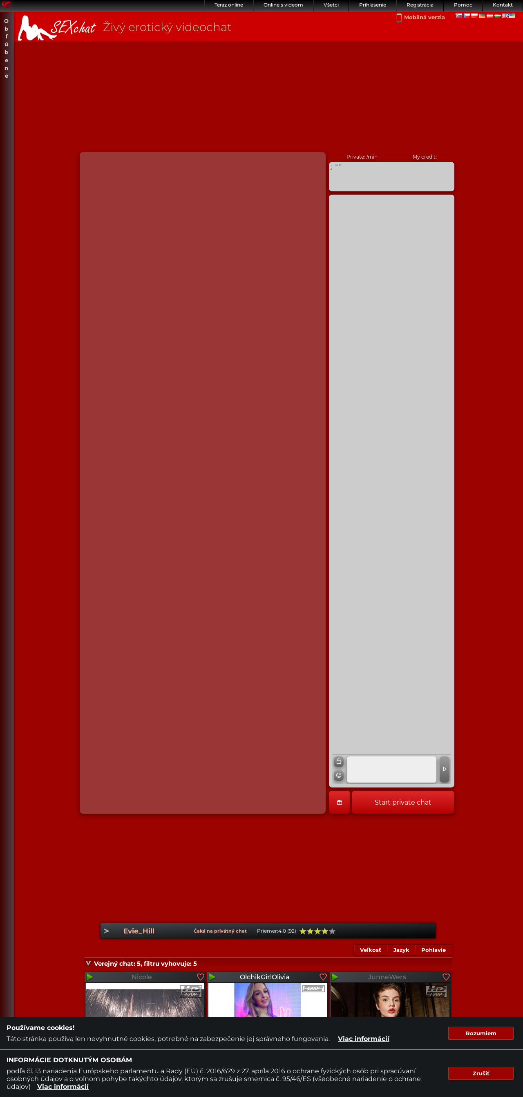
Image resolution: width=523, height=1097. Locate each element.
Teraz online (229, 5)
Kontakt (503, 5)
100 (332, 931)
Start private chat (403, 802)
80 (325, 931)
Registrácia (420, 5)
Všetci (331, 5)
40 (310, 931)
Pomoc (463, 5)
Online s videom (283, 5)
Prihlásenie (372, 5)
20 (303, 931)
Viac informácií (363, 1039)
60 (317, 931)
